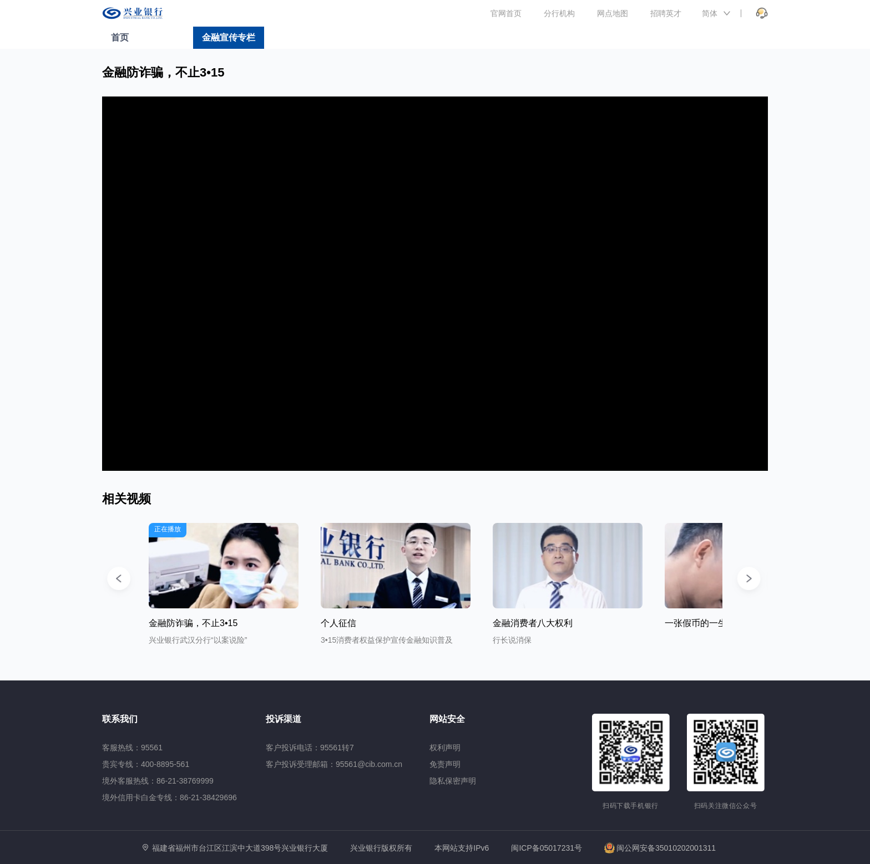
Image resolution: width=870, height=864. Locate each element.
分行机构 (559, 13)
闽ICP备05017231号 (546, 847)
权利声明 (445, 747)
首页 (120, 37)
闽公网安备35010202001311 (660, 847)
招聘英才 (665, 13)
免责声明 (445, 764)
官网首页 (506, 13)
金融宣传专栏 (228, 37)
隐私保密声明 (452, 780)
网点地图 (612, 13)
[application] (435, 283)
